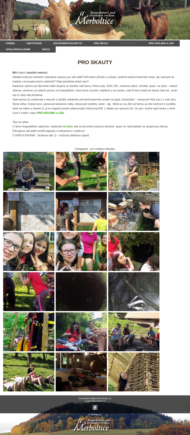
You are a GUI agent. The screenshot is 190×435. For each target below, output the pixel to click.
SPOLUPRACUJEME (18, 49)
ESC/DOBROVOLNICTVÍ (67, 43)
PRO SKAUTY (128, 43)
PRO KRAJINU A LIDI (161, 43)
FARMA (10, 43)
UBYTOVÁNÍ (34, 43)
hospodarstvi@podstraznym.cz (95, 398)
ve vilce (68, 126)
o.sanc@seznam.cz (95, 401)
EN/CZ (46, 49)
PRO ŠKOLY (101, 43)
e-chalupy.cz (95, 414)
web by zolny (95, 417)
